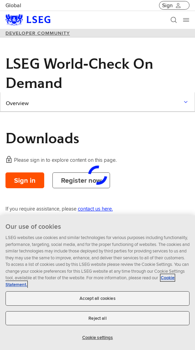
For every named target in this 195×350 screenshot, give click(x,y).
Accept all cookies (97, 298)
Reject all (97, 318)
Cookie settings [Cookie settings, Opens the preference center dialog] (97, 337)
